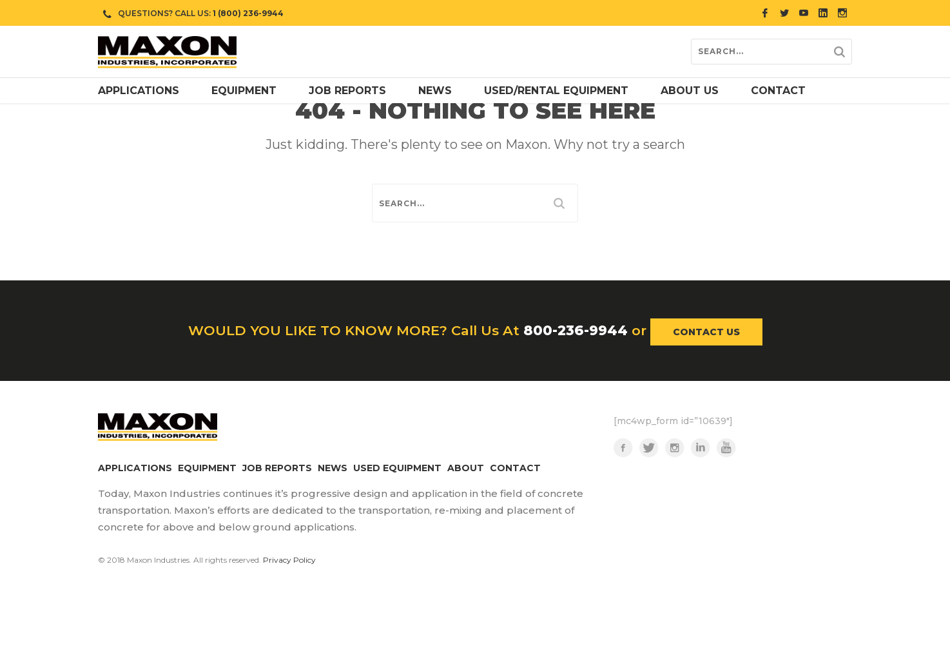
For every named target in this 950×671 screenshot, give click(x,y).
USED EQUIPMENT (397, 532)
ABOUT (465, 532)
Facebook (623, 512)
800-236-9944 (575, 395)
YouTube (726, 512)
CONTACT (515, 532)
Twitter (649, 512)
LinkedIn (700, 512)
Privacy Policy (289, 624)
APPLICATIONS (135, 532)
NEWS (332, 532)
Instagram (674, 512)
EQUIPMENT (207, 532)
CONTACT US (706, 396)
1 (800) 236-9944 (248, 13)
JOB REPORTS (277, 532)
